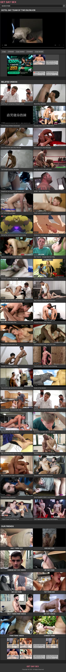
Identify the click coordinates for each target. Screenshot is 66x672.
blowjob (11, 51)
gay (5, 51)
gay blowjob (39, 51)
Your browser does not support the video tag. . (33, 30)
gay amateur (20, 51)
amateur (30, 51)
